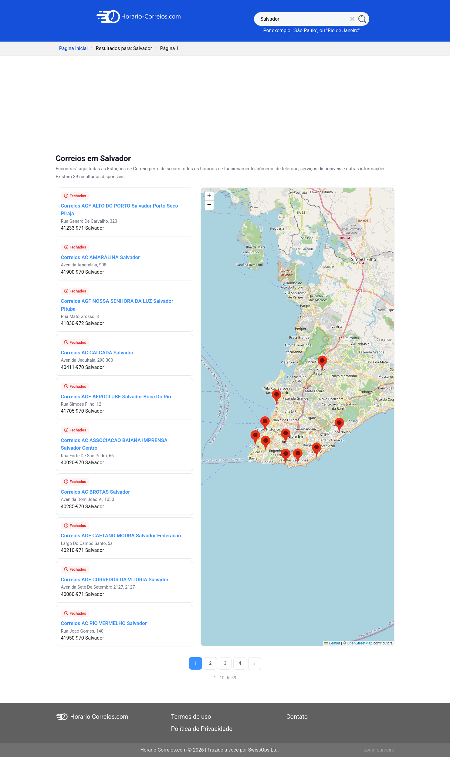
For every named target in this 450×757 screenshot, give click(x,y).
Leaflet (332, 643)
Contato (297, 716)
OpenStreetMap (360, 643)
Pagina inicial (73, 48)
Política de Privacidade (201, 728)
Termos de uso (191, 716)
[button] (322, 363)
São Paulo (305, 30)
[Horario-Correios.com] (138, 16)
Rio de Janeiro (343, 30)
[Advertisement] (225, 105)
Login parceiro (379, 749)
